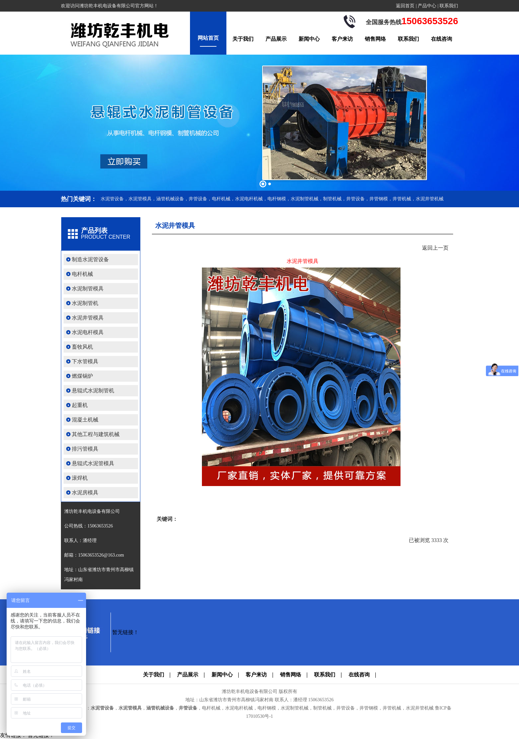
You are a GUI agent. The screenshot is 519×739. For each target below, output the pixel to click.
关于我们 (243, 39)
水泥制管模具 (88, 288)
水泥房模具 (85, 492)
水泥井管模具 (88, 317)
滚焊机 (80, 478)
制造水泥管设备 (90, 259)
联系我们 (449, 5)
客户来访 (342, 39)
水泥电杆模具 (88, 332)
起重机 (80, 405)
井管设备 (188, 708)
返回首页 (405, 5)
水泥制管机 (85, 303)
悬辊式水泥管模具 (93, 463)
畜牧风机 (82, 347)
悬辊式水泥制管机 (93, 390)
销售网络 (375, 39)
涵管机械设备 (160, 708)
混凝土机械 (85, 419)
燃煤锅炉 (82, 376)
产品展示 (276, 39)
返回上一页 (435, 248)
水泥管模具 (130, 708)
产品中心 (427, 5)
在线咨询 (441, 39)
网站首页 (208, 38)
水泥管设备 (102, 708)
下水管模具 (85, 361)
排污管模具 (85, 449)
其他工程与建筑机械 (95, 434)
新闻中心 (309, 39)
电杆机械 (82, 274)
